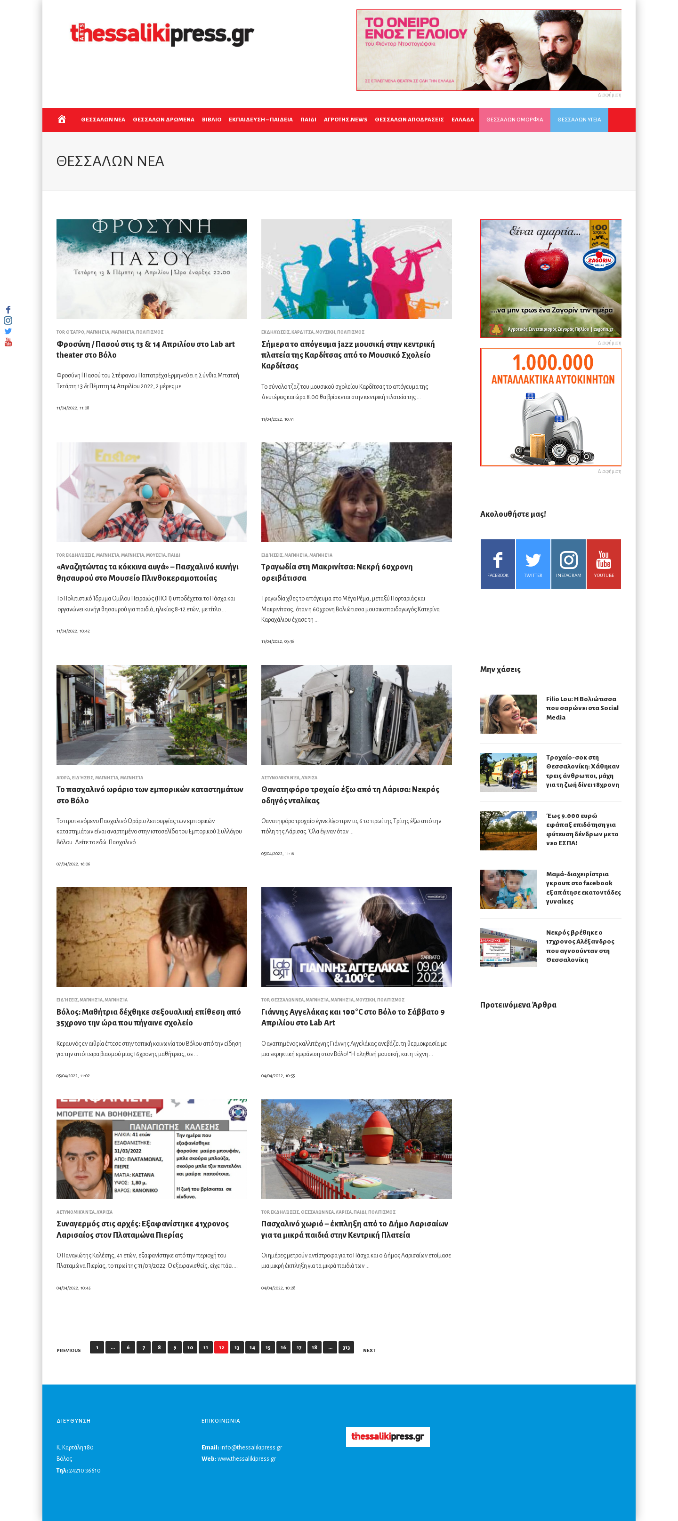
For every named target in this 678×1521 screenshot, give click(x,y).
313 (346, 1347)
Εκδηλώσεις (275, 332)
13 (236, 1347)
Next (369, 1350)
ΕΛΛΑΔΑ (463, 120)
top (60, 332)
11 (205, 1347)
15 (268, 1347)
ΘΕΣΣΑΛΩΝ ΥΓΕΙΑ (579, 120)
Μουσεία (156, 555)
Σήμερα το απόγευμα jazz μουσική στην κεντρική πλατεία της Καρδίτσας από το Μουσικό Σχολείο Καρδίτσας (348, 355)
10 (190, 1347)
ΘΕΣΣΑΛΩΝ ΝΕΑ (103, 120)
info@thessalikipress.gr (251, 1447)
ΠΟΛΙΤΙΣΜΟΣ (149, 332)
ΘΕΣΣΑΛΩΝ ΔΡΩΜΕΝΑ (163, 120)
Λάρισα (309, 778)
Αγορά (63, 778)
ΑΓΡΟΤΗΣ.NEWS (345, 120)
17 (299, 1347)
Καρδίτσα (302, 332)
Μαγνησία (97, 332)
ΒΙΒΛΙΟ (211, 120)
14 (252, 1347)
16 (283, 1347)
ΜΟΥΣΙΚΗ (325, 332)
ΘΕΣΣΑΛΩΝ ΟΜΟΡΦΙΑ (514, 120)
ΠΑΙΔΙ (308, 120)
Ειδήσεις (271, 555)
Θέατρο (75, 332)
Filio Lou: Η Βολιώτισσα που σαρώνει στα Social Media (582, 708)
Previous (68, 1350)
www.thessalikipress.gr (247, 1459)
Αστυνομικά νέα (280, 778)
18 (314, 1347)
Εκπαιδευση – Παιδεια (261, 120)
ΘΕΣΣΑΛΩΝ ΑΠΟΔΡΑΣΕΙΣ (409, 120)
